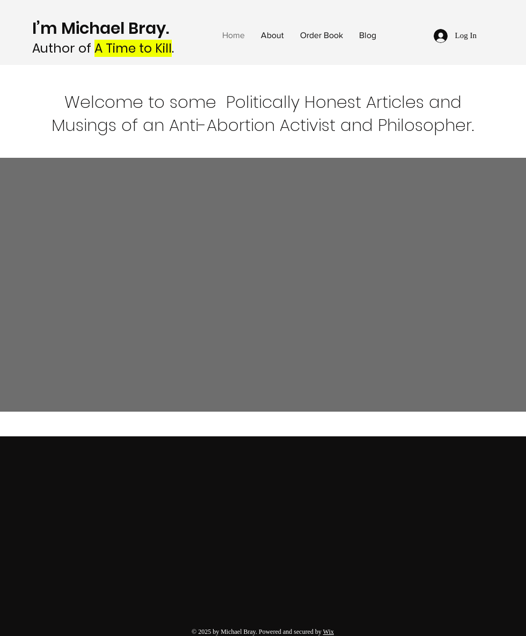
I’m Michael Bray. (102, 28)
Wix (328, 631)
